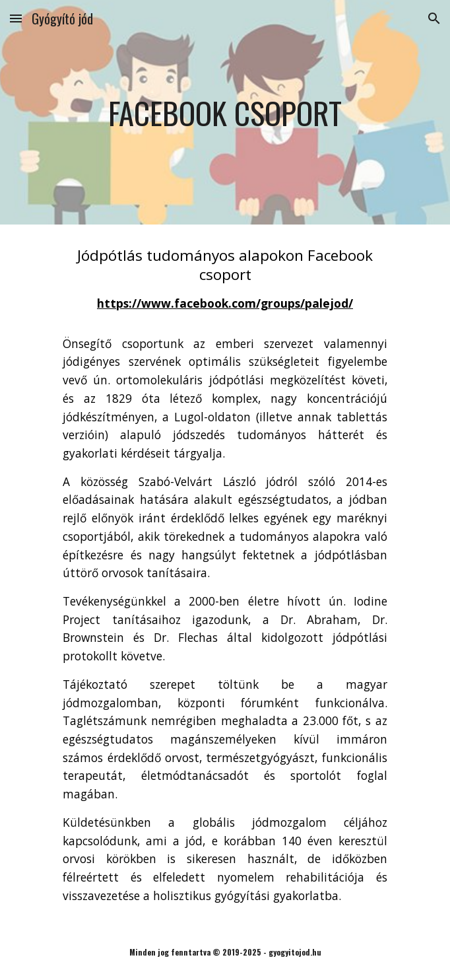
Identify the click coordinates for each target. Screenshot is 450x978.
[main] (224, 111)
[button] (16, 18)
